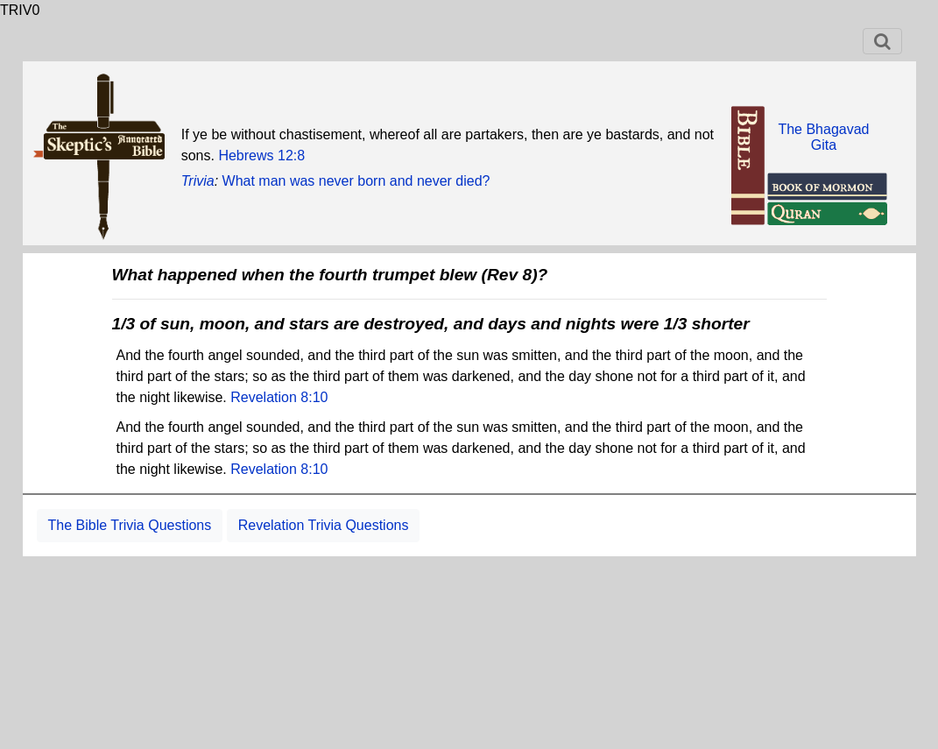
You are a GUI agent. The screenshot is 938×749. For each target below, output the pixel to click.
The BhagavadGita (823, 137)
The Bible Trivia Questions (130, 525)
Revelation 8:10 (279, 397)
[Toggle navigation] (882, 41)
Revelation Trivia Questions (323, 525)
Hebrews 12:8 (261, 155)
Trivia (198, 180)
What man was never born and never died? (356, 180)
